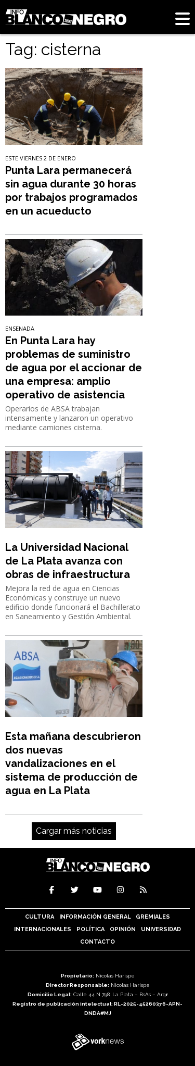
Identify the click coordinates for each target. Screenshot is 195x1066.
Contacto (97, 941)
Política (90, 929)
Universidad (161, 929)
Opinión (123, 929)
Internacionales (42, 929)
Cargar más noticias (74, 831)
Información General (95, 916)
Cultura (39, 916)
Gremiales (153, 916)
